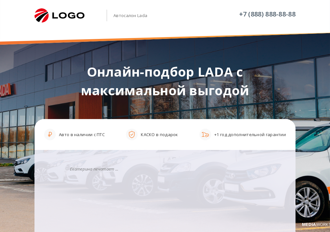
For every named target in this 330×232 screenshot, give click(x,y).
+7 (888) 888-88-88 (267, 14)
